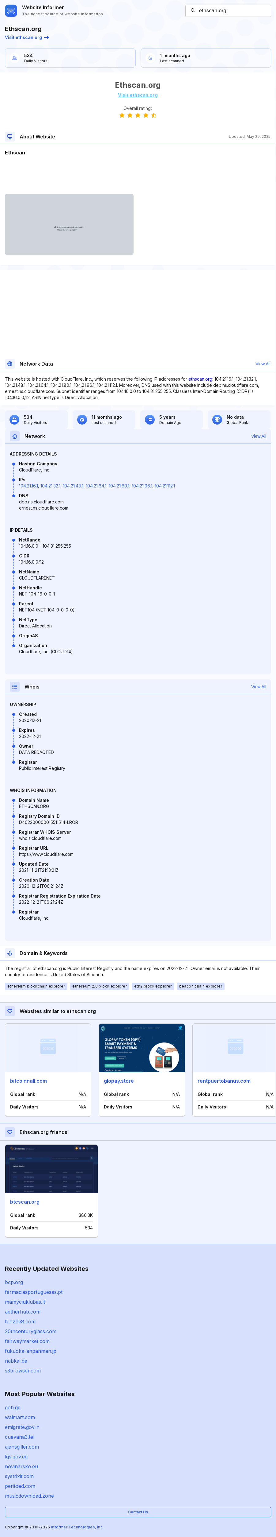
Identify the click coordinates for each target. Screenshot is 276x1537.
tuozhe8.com (20, 1321)
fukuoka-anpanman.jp (30, 1351)
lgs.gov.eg (16, 1457)
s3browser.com (23, 1371)
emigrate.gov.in (22, 1427)
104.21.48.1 (73, 485)
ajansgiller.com (22, 1447)
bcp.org (14, 1282)
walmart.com (20, 1417)
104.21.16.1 (28, 485)
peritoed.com (20, 1486)
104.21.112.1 (165, 485)
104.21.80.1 (119, 485)
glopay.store (119, 1081)
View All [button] (262, 363)
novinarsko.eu (21, 1466)
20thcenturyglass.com (30, 1331)
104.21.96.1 (142, 485)
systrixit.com (19, 1476)
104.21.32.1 (50, 485)
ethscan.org (200, 379)
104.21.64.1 (96, 485)
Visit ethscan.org (27, 37)
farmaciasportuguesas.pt (33, 1292)
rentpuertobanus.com (224, 1081)
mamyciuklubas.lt (25, 1302)
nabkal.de (16, 1361)
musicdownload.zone (29, 1496)
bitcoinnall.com (28, 1081)
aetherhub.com (22, 1312)
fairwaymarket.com (27, 1341)
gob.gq (13, 1407)
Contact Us (138, 1512)
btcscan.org (25, 1202)
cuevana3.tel (19, 1437)
